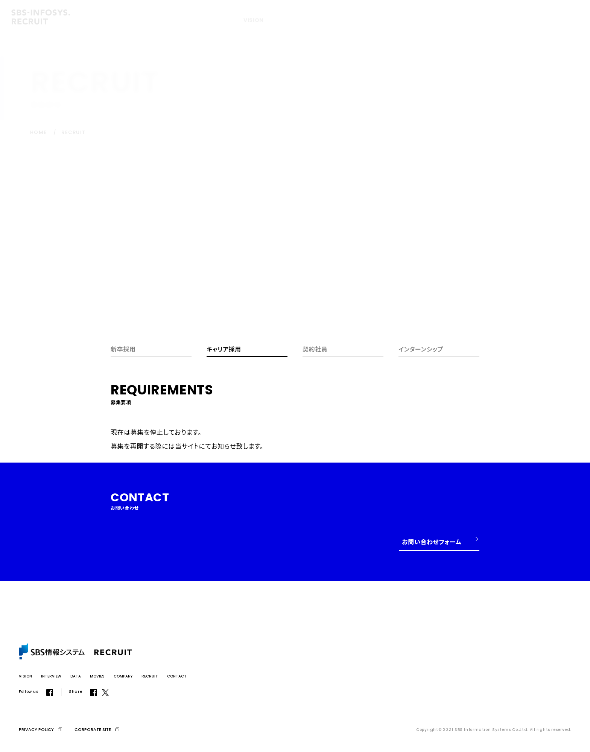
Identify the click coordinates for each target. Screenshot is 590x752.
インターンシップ (420, 348)
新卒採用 (123, 348)
